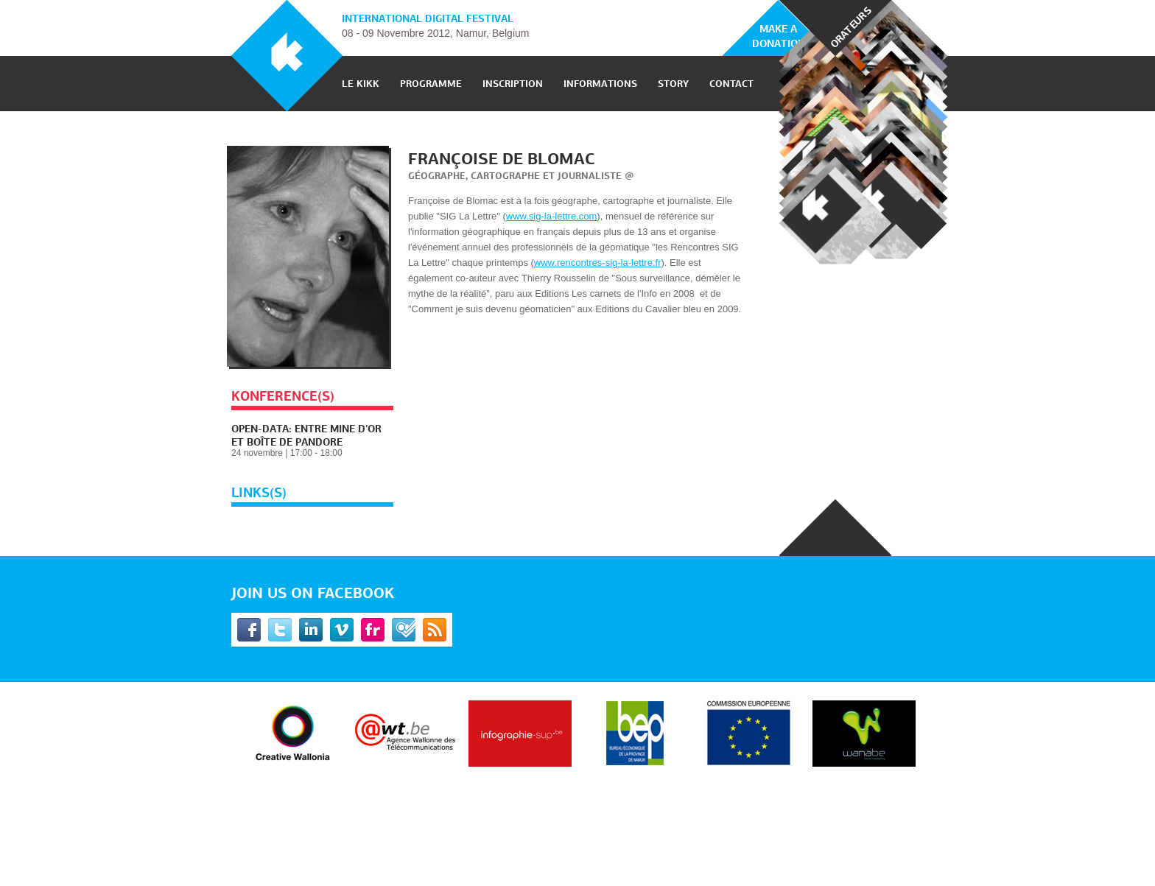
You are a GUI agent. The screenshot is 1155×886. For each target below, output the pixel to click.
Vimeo (342, 629)
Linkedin (311, 629)
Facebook (249, 629)
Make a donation (778, 36)
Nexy (926, 239)
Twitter (280, 629)
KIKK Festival (287, 55)
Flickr (373, 629)
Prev (915, 208)
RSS (434, 629)
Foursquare (403, 629)
